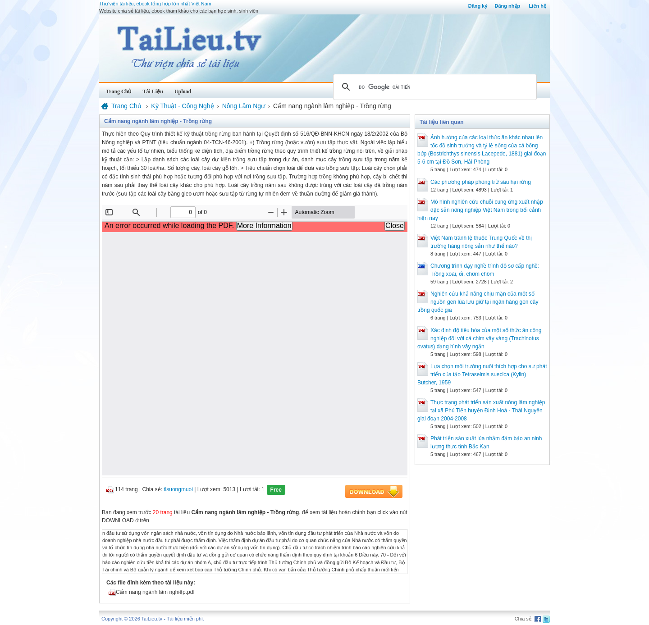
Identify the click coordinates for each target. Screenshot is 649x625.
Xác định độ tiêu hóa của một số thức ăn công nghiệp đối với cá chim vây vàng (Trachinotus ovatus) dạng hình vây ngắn (479, 338)
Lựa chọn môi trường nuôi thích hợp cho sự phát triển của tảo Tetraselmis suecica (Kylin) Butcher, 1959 (482, 374)
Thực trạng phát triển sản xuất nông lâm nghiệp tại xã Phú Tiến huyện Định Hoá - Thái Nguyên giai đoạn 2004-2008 (481, 410)
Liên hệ (537, 6)
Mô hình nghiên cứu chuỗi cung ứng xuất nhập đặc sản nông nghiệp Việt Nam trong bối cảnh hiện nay (480, 210)
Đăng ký (478, 6)
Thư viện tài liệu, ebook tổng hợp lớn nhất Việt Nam (155, 3)
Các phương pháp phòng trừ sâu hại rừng (480, 182)
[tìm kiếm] (433, 87)
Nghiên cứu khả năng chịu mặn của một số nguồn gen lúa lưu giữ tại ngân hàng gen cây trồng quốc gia (478, 302)
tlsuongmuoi (178, 489)
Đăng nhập (508, 6)
